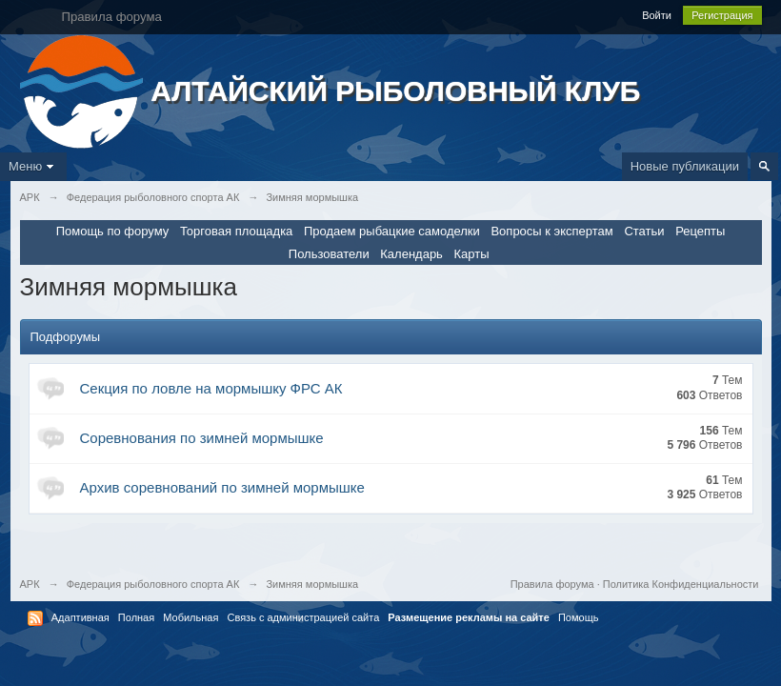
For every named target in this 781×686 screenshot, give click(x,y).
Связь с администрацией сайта (303, 617)
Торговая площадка (236, 231)
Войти (656, 15)
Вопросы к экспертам (551, 231)
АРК (30, 584)
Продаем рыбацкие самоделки (392, 231)
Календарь (411, 254)
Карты (472, 254)
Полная (136, 617)
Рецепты (700, 231)
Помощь (578, 617)
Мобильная (190, 617)
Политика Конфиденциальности (681, 584)
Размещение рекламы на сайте (469, 617)
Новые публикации (685, 166)
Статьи (644, 231)
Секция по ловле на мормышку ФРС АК (211, 388)
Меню (33, 166)
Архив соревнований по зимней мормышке (222, 487)
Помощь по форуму (113, 231)
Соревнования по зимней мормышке (202, 438)
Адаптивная (80, 617)
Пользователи (329, 254)
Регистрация (721, 15)
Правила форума (552, 584)
